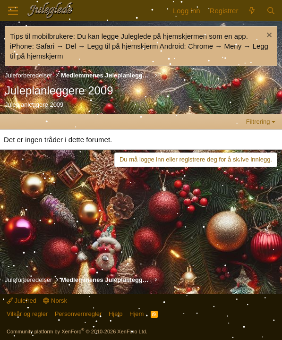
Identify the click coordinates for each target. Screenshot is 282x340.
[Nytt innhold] (252, 10)
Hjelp (116, 313)
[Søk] (271, 10)
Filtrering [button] (258, 121)
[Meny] (13, 10)
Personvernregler (78, 313)
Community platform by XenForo (77, 331)
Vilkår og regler (27, 313)
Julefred (21, 300)
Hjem (136, 313)
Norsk (55, 300)
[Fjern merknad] (268, 36)
